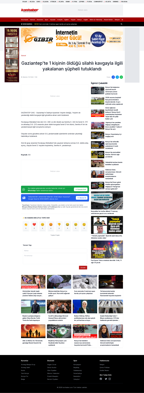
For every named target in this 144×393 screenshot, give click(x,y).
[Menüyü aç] (122, 19)
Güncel (32, 20)
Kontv (23, 370)
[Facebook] (101, 379)
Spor (46, 20)
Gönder (83, 268)
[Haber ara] (121, 24)
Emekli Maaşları (52, 376)
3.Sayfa (59, 20)
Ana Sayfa (24, 20)
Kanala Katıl (80, 189)
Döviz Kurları (51, 367)
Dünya (79, 20)
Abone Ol (81, 198)
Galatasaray (77, 370)
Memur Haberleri (53, 373)
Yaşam (73, 20)
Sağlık (86, 20)
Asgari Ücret (51, 365)
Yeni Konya (25, 373)
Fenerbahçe (77, 373)
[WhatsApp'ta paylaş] (121, 77)
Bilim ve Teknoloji (96, 20)
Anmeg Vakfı (25, 367)
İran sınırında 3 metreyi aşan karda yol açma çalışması (55, 24)
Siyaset (52, 20)
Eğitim (66, 20)
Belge (23, 379)
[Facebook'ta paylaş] (113, 77)
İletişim (117, 20)
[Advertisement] (132, 54)
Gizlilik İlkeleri (104, 370)
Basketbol (76, 376)
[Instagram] (110, 379)
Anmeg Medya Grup (28, 365)
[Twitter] (106, 379)
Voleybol (76, 379)
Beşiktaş (76, 367)
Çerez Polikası (105, 367)
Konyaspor (77, 365)
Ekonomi (40, 20)
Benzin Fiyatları (52, 379)
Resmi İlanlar (108, 20)
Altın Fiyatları (51, 370)
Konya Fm (24, 376)
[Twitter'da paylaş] (117, 77)
